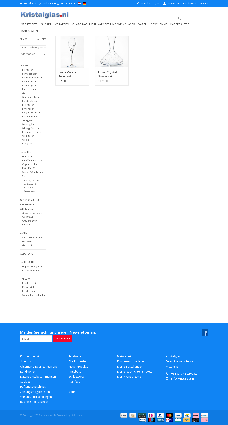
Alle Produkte (77, 361)
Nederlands (79, 3)
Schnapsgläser (29, 73)
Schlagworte (77, 376)
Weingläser (28, 135)
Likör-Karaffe (29, 168)
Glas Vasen (27, 241)
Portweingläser (30, 116)
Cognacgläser (29, 81)
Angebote (75, 371)
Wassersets (29, 191)
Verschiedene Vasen (32, 237)
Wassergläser (29, 124)
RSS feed (74, 381)
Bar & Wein (29, 31)
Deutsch (84, 3)
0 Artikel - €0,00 (147, 3)
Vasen (142, 24)
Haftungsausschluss (33, 386)
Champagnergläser (32, 77)
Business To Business (34, 402)
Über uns (26, 361)
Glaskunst (27, 245)
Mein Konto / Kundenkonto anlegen (185, 3)
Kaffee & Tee (179, 24)
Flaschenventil (29, 283)
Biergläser (27, 69)
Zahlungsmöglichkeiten (35, 392)
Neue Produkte (78, 366)
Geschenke (159, 24)
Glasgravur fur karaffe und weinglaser (103, 24)
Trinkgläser (28, 120)
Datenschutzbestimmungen (38, 376)
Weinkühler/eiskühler (33, 294)
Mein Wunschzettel (129, 376)
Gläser (46, 24)
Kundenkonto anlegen (131, 361)
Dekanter (27, 156)
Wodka (25, 139)
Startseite (29, 24)
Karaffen (62, 24)
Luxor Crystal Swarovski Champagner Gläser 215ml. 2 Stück (69, 74)
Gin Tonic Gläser (30, 96)
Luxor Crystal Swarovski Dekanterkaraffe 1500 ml (109, 74)
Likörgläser (28, 104)
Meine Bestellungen (130, 366)
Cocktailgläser (29, 85)
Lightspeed (77, 415)
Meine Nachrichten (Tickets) (135, 371)
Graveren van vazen (32, 213)
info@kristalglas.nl (182, 378)
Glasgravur (27, 216)
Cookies (25, 381)
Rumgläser (27, 143)
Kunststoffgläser (30, 100)
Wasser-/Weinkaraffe (33, 171)
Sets (24, 175)
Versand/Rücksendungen (36, 397)
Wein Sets (28, 187)
